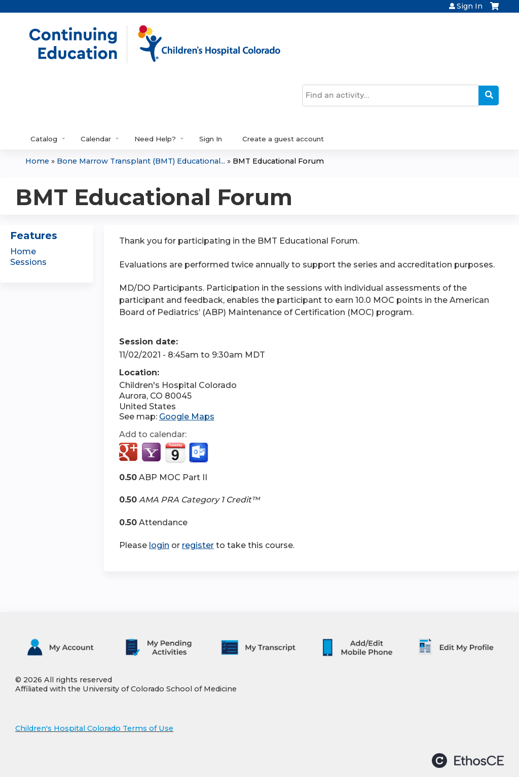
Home (37, 161)
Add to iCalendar (175, 452)
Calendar (96, 139)
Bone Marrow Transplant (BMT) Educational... (141, 161)
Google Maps (186, 416)
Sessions (28, 262)
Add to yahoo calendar (152, 453)
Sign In (470, 6)
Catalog (43, 139)
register (198, 545)
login (159, 545)
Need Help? (155, 139)
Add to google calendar (129, 453)
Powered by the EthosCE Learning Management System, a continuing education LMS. (468, 760)
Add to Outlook (199, 453)
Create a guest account (283, 139)
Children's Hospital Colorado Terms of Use (94, 728)
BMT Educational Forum (278, 161)
